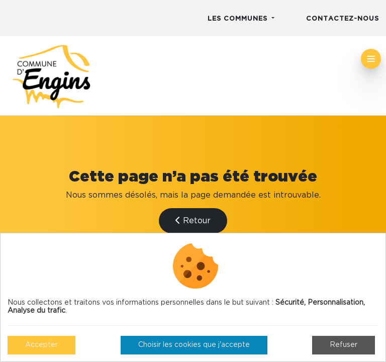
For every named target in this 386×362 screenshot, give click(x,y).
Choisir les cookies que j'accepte (194, 344)
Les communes (239, 19)
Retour (193, 220)
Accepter (41, 344)
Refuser (343, 344)
